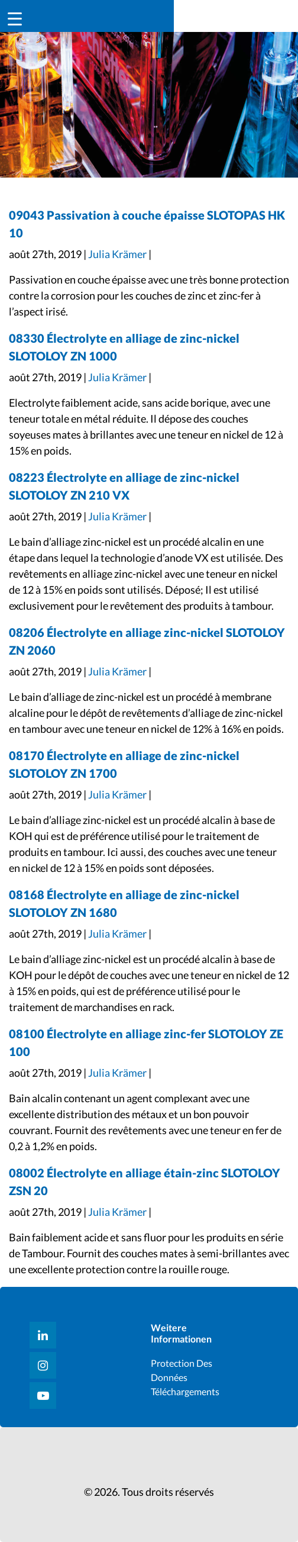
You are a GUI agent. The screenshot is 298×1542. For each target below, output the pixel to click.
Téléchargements (185, 1391)
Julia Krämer (117, 253)
